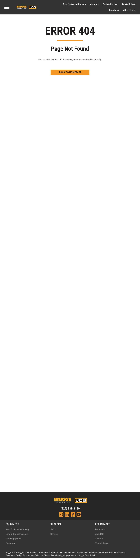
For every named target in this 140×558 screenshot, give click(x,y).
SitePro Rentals (51, 555)
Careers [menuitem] (99, 538)
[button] (70, 72)
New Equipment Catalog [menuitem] (74, 4)
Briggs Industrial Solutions (29, 552)
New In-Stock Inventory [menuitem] (17, 534)
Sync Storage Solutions (33, 555)
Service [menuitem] (54, 534)
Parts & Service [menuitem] (110, 4)
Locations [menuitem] (114, 10)
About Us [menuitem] (99, 534)
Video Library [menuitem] (129, 10)
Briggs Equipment (66, 555)
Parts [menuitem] (53, 529)
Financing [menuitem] (10, 543)
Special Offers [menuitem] (128, 4)
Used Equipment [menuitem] (14, 538)
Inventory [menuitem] (94, 4)
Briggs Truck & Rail (87, 555)
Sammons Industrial (71, 552)
